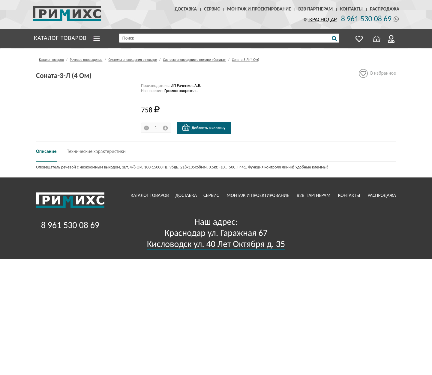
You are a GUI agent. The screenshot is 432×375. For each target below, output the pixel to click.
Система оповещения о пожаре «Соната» (194, 60)
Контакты (351, 9)
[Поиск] (334, 38)
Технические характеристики (96, 151)
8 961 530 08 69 (366, 18)
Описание (46, 151)
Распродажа (384, 9)
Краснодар (319, 19)
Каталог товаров (60, 37)
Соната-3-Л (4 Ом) (245, 60)
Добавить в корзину (203, 127)
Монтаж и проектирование (259, 9)
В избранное (377, 73)
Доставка (186, 9)
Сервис (212, 9)
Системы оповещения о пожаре (132, 60)
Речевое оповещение (86, 60)
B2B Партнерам (315, 9)
